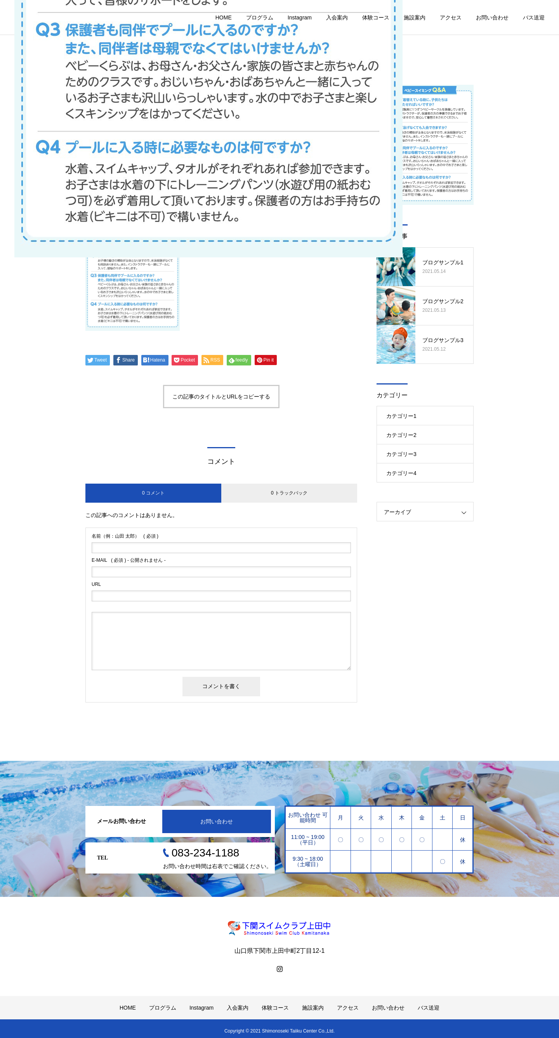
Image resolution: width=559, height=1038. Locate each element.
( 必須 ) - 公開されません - (129, 560)
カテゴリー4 (401, 473)
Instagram (300, 17)
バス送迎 (534, 17)
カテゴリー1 (401, 416)
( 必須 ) (125, 536)
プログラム (259, 17)
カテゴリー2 (401, 435)
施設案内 (414, 17)
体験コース (375, 17)
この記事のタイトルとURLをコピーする (221, 396)
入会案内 (337, 17)
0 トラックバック (289, 493)
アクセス (451, 17)
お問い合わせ (492, 17)
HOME (223, 17)
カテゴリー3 (401, 454)
